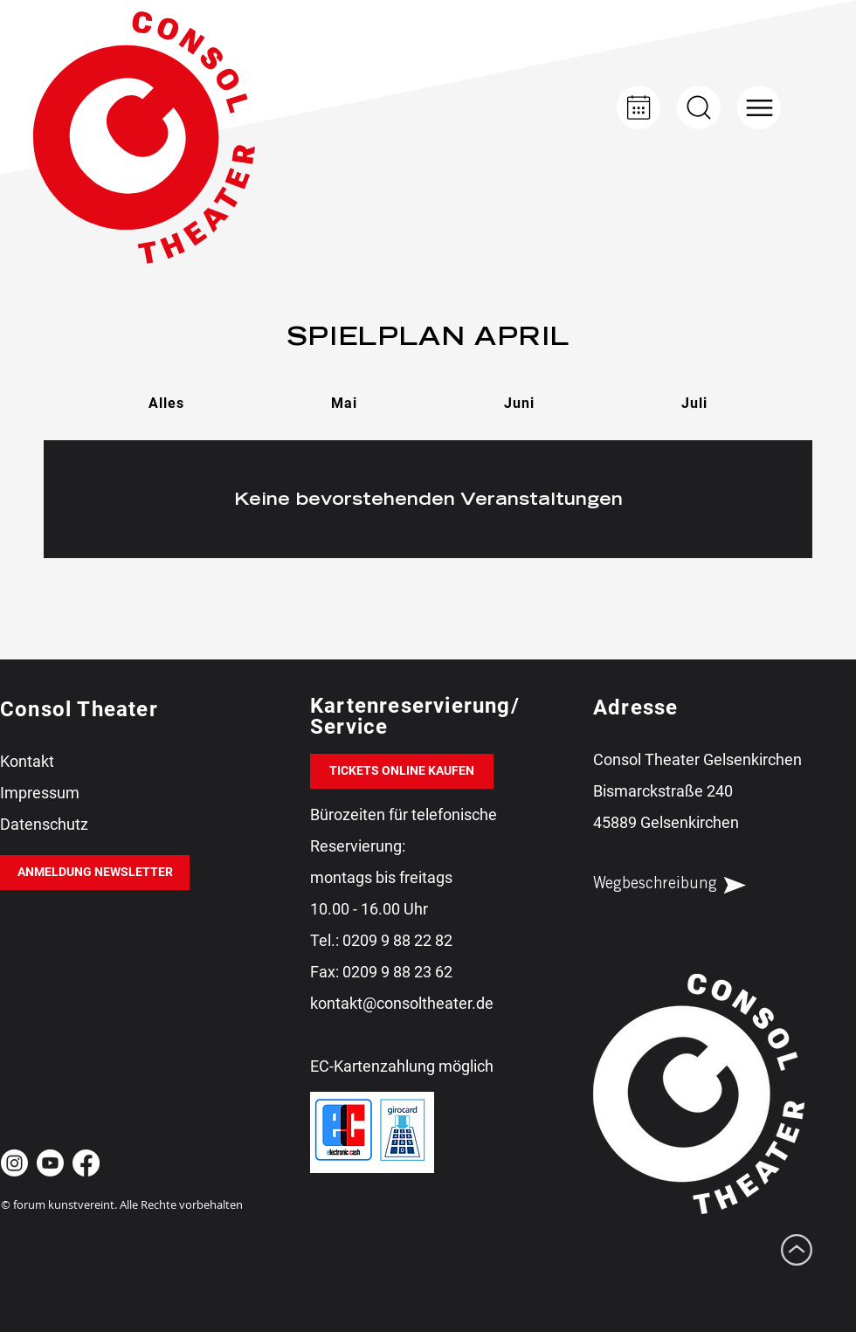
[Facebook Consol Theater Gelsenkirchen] (86, 1163)
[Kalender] (638, 107)
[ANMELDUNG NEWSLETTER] (95, 872)
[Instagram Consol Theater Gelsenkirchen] (14, 1163)
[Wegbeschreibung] (685, 884)
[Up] (699, 107)
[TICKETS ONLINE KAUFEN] (402, 771)
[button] (759, 107)
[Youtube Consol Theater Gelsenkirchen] (50, 1163)
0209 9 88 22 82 (397, 940)
